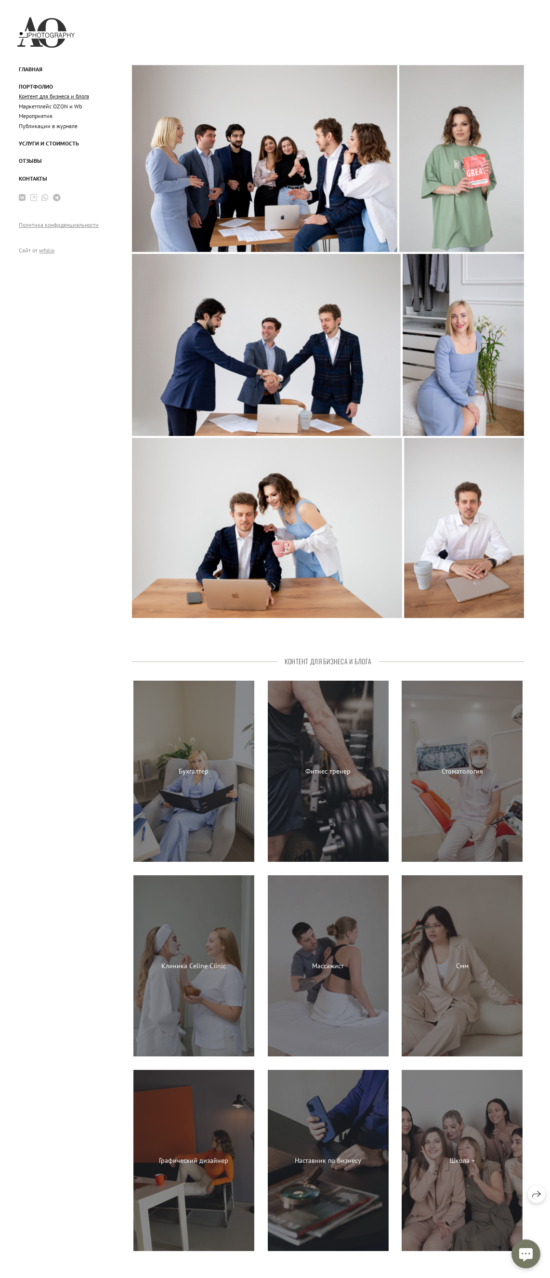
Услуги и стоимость (49, 143)
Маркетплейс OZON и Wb (50, 106)
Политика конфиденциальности (59, 224)
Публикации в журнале (48, 126)
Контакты (33, 178)
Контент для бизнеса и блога (54, 96)
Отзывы (30, 160)
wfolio (46, 250)
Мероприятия (35, 115)
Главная (30, 69)
